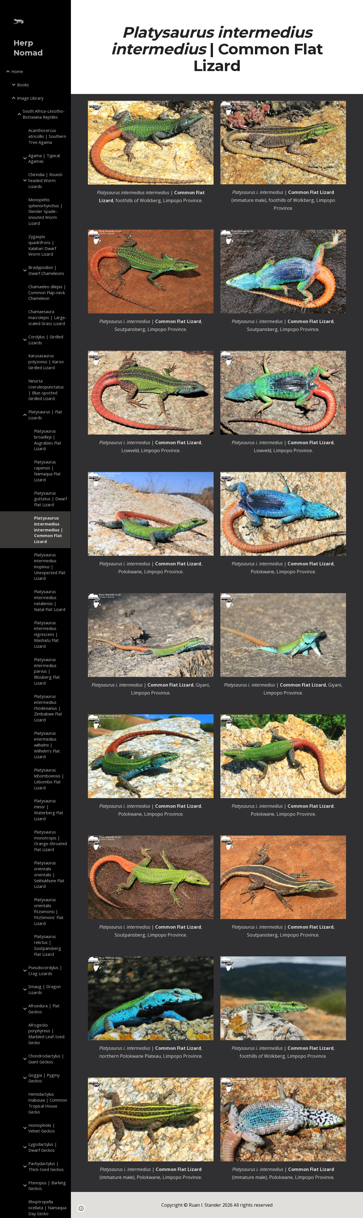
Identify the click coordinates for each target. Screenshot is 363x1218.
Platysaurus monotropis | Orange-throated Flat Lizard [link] (50, 840)
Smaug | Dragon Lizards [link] (44, 989)
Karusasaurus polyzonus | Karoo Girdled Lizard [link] (46, 361)
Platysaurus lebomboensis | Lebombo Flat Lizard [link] (49, 778)
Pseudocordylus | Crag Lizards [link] (45, 970)
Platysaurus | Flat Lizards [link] (45, 414)
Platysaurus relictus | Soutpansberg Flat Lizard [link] (47, 945)
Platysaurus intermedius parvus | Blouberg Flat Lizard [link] (47, 671)
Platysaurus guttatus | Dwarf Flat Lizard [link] (50, 499)
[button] (356, 8)
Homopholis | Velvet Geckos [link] (41, 1128)
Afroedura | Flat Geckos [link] (44, 1008)
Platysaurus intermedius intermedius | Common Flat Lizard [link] (48, 529)
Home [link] (17, 71)
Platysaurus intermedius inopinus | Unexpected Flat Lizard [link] (50, 566)
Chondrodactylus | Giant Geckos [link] (46, 1059)
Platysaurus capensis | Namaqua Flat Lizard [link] (47, 470)
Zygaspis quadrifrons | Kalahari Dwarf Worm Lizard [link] (42, 245)
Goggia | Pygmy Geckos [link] (44, 1078)
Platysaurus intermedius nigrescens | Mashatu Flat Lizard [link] (46, 634)
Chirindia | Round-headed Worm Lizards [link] (45, 180)
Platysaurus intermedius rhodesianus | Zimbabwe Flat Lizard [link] (48, 708)
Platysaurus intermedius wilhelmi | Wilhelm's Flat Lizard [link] (47, 744)
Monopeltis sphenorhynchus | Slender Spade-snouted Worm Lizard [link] (45, 211)
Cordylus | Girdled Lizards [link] (45, 339)
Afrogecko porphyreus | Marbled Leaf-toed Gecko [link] (46, 1033)
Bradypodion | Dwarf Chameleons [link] (46, 270)
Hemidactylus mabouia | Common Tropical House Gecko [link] (47, 1102)
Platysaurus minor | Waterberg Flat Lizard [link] (48, 809)
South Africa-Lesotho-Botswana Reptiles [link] (44, 114)
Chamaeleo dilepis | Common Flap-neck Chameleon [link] (47, 292)
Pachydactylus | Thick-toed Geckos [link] (46, 1166)
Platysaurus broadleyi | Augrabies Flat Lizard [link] (47, 439)
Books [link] (23, 84)
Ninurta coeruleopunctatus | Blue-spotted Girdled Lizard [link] (46, 389)
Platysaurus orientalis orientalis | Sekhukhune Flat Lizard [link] (49, 874)
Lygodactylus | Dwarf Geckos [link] (42, 1147)
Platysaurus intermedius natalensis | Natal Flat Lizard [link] (49, 600)
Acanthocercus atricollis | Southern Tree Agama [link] (47, 136)
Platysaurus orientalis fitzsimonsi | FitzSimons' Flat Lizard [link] (49, 911)
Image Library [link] (30, 98)
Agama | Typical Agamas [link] (44, 158)
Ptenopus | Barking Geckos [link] (47, 1185)
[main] (217, 49)
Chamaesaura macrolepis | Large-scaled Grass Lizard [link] (47, 317)
